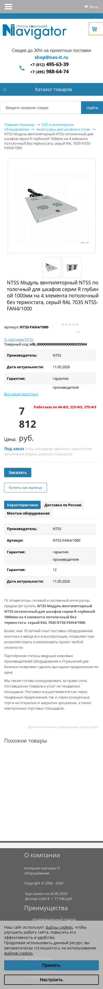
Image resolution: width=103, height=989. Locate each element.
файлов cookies (18, 953)
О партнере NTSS (18, 339)
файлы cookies (59, 927)
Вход (94, 6)
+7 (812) (49, 64)
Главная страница (19, 124)
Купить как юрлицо (25, 487)
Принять (51, 965)
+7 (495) (49, 71)
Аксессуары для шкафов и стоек (63, 129)
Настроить (51, 979)
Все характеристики (21, 393)
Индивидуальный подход (54, 919)
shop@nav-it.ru (51, 57)
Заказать (18, 472)
